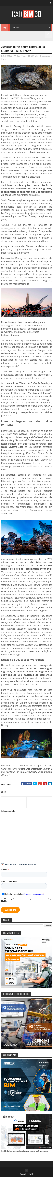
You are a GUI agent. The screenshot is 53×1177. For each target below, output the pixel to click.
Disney (4, 59)
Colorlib (30, 1174)
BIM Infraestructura (43, 56)
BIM (32, 56)
